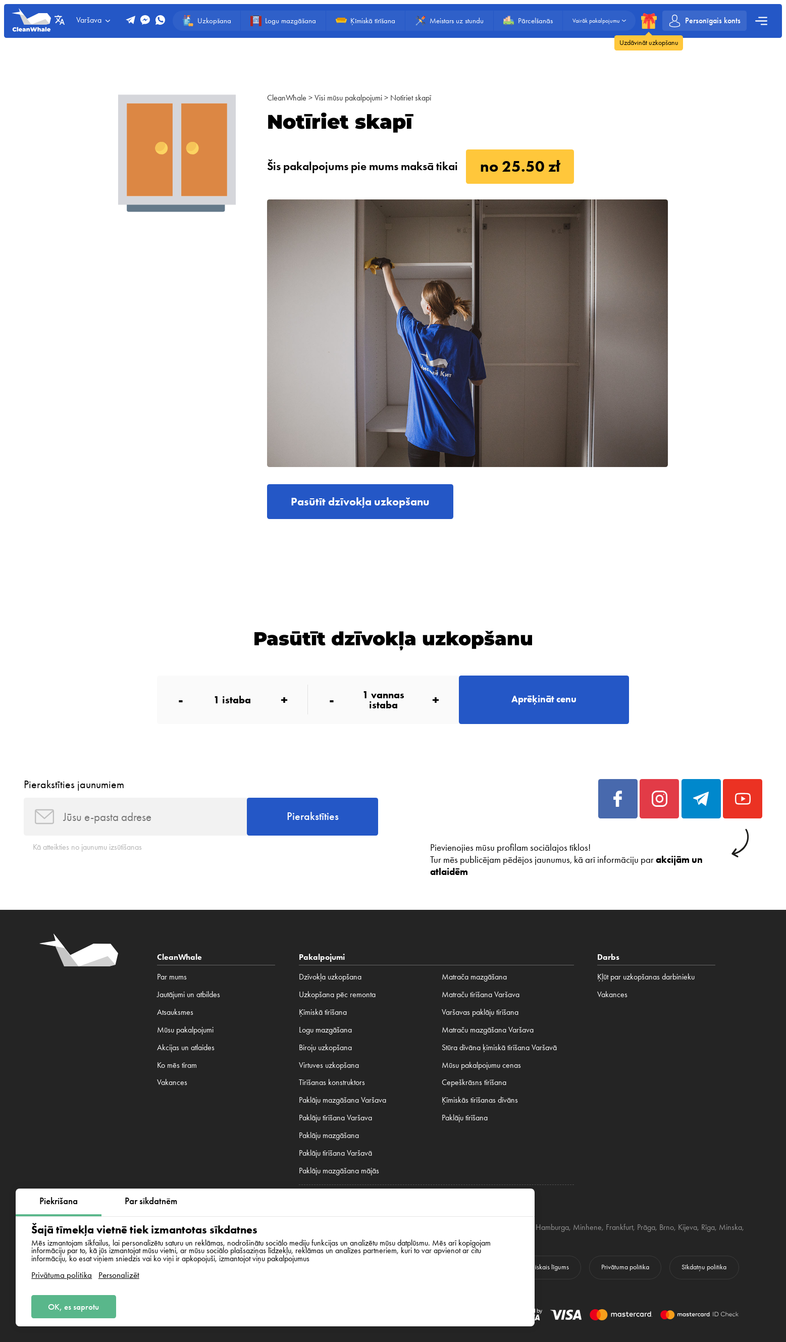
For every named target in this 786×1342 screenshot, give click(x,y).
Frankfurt (619, 1227)
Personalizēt (118, 1275)
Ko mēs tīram (177, 1065)
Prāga (646, 1227)
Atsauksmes (175, 1012)
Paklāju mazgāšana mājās (339, 1170)
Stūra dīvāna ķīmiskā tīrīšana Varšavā (499, 1047)
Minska (730, 1227)
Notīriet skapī (410, 97)
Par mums (172, 977)
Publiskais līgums (546, 1267)
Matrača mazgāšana (474, 977)
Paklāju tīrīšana (465, 1117)
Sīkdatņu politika (704, 1267)
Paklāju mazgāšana (329, 1135)
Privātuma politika (61, 1275)
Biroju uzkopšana (325, 1047)
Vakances (172, 1082)
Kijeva (687, 1227)
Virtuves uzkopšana (329, 1065)
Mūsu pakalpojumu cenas (481, 1065)
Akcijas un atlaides (186, 1047)
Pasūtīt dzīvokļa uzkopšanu (360, 501)
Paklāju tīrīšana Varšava (335, 1117)
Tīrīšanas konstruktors (332, 1082)
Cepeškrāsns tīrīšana (474, 1082)
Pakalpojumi (322, 957)
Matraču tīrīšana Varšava (480, 994)
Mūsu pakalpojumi (185, 1030)
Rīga (708, 1227)
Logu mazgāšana (325, 1030)
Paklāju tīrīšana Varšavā (335, 1153)
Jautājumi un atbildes (188, 994)
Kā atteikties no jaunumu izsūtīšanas (87, 847)
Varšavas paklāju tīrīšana (480, 1012)
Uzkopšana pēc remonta (337, 994)
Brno (666, 1227)
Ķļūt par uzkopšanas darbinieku (646, 977)
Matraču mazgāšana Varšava (488, 1030)
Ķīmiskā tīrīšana (323, 1012)
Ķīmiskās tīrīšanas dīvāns (480, 1100)
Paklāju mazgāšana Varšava (342, 1100)
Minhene (587, 1227)
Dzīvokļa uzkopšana (330, 977)
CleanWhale (286, 97)
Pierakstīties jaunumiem (74, 784)
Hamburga (552, 1227)
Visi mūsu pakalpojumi (348, 97)
